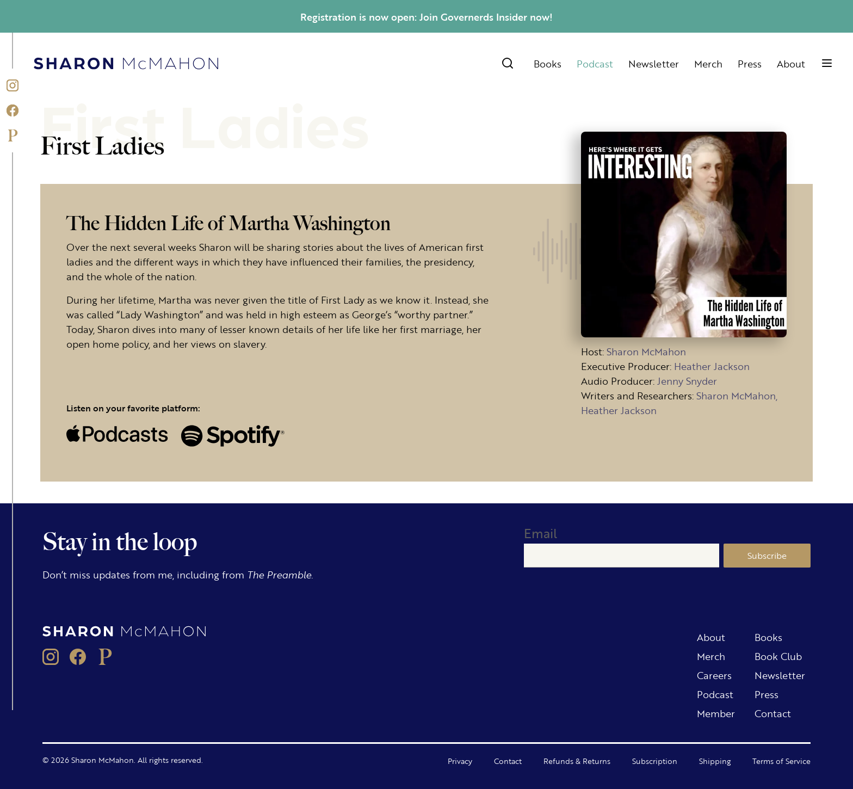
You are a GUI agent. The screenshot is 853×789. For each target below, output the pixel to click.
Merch (708, 63)
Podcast (595, 63)
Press (750, 63)
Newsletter (653, 63)
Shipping (715, 761)
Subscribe (767, 555)
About (791, 63)
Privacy (460, 761)
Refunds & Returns (576, 761)
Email (540, 533)
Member (716, 712)
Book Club (778, 655)
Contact (773, 712)
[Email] (621, 556)
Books (547, 63)
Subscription (654, 761)
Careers (714, 674)
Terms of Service (781, 761)
